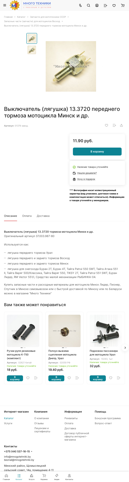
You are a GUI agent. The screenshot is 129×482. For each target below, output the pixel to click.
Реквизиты (71, 418)
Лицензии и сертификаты (42, 430)
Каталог (9, 418)
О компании (41, 418)
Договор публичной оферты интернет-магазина (76, 436)
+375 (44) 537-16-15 (17, 451)
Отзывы (39, 423)
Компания (40, 411)
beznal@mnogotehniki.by (19, 459)
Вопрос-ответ (103, 423)
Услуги (8, 423)
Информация (73, 411)
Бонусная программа (108, 418)
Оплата (27, 215)
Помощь (100, 411)
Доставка (43, 215)
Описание (10, 215)
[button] (125, 347)
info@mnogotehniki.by (17, 456)
